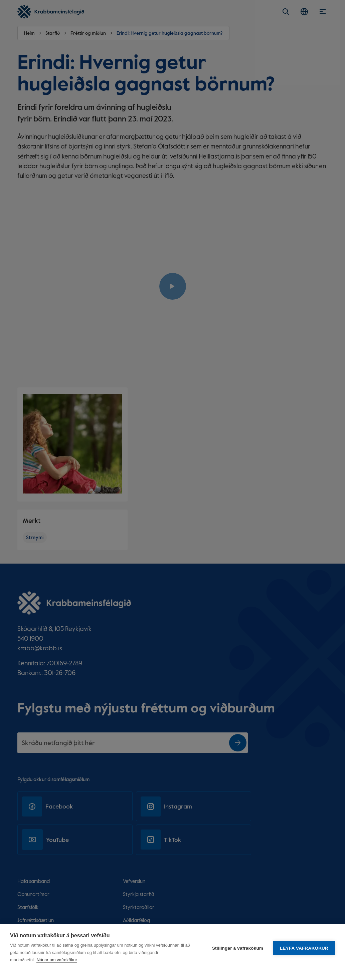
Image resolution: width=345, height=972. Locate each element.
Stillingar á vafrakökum (237, 948)
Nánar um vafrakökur (56, 959)
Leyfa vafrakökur (304, 948)
